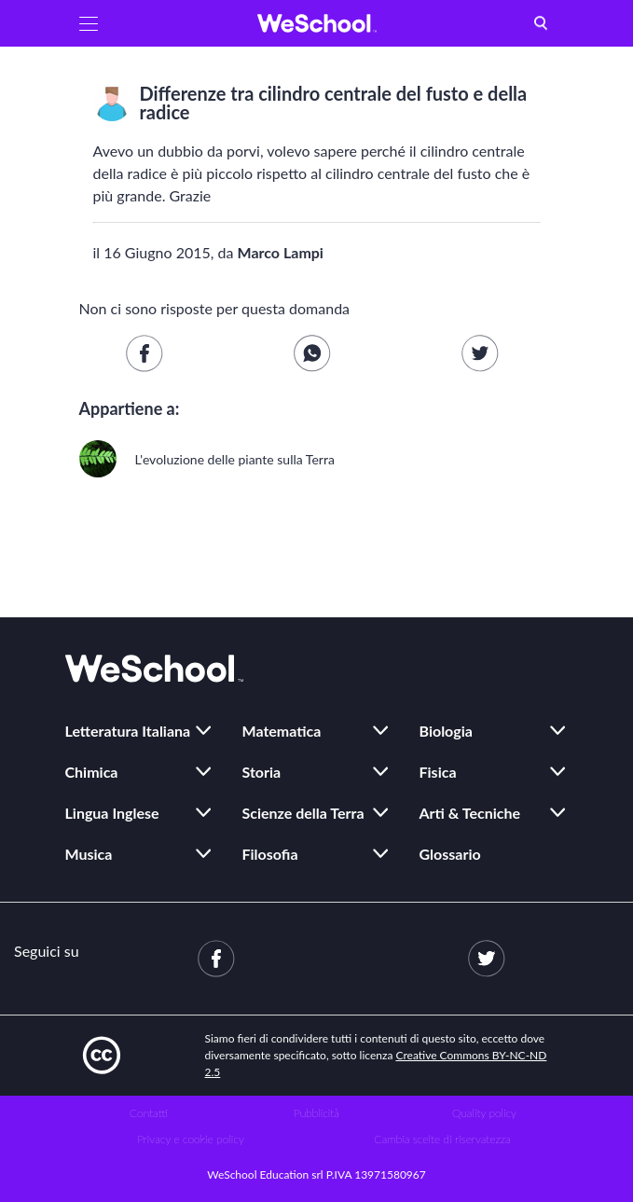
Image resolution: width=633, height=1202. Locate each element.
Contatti (149, 1113)
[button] (88, 23)
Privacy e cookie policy (190, 1139)
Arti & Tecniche (470, 813)
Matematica (282, 730)
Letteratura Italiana (128, 730)
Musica (89, 854)
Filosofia (270, 854)
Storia (262, 772)
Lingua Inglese (112, 813)
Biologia (446, 730)
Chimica (91, 772)
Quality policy (484, 1113)
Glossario (450, 854)
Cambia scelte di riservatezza (442, 1139)
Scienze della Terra (303, 813)
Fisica (438, 772)
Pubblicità (316, 1113)
